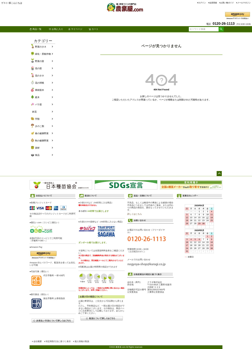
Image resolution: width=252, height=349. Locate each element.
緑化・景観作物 (43, 54)
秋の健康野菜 (42, 140)
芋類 (37, 119)
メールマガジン (244, 3)
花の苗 (38, 68)
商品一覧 (35, 29)
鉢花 (34, 111)
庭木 (37, 97)
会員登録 (213, 3)
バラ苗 (38, 104)
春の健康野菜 (42, 133)
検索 (221, 29)
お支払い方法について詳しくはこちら (53, 320)
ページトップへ (219, 173)
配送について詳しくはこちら (101, 318)
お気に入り (56, 29)
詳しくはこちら (134, 214)
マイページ (75, 29)
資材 (37, 147)
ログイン (202, 3)
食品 (37, 155)
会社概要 (37, 341)
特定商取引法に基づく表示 (58, 341)
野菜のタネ (40, 46)
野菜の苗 (39, 61)
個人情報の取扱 (82, 341)
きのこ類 (39, 126)
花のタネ (39, 75)
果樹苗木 (39, 90)
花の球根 (39, 83)
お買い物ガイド (227, 3)
